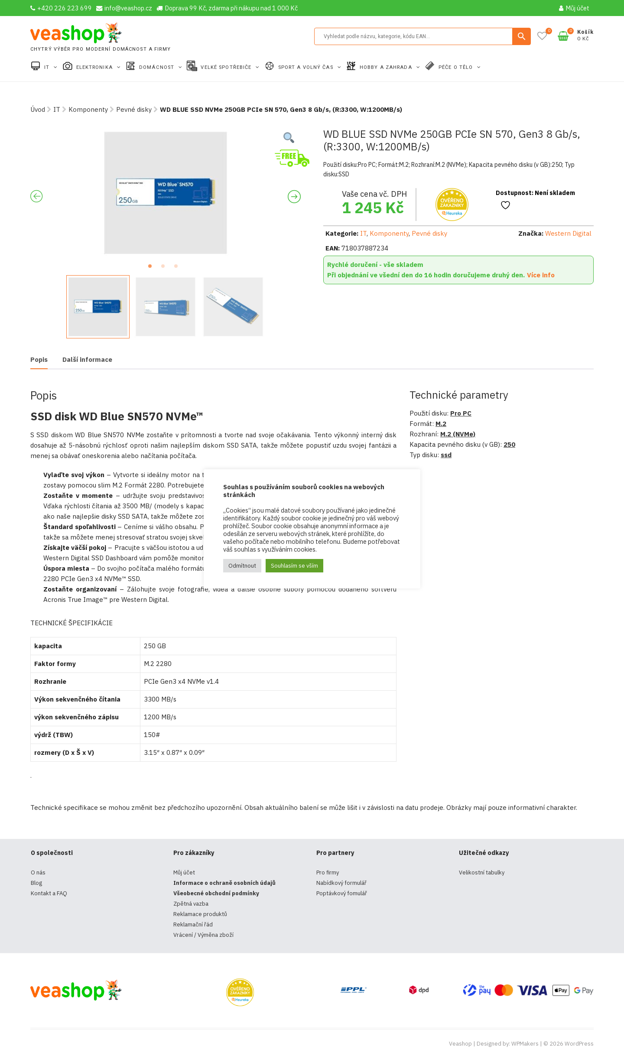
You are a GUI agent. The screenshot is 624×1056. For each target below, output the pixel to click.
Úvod (37, 109)
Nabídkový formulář (341, 883)
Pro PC (460, 413)
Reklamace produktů (200, 914)
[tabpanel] (165, 193)
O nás (38, 872)
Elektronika (95, 67)
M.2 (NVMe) (457, 434)
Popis (39, 359)
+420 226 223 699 (61, 8)
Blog (36, 883)
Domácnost (157, 67)
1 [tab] (152, 268)
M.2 (441, 423)
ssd (446, 455)
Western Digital (568, 233)
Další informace (87, 359)
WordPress (579, 1043)
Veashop (460, 1043)
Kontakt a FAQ (49, 893)
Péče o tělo (456, 67)
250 (509, 444)
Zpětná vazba (190, 903)
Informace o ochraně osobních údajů (224, 883)
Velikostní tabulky (481, 872)
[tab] (39, 360)
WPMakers (525, 1043)
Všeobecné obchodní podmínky (216, 893)
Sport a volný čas (306, 67)
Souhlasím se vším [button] (294, 565)
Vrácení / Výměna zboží (203, 935)
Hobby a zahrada (387, 67)
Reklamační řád (193, 924)
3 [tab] (178, 268)
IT (47, 67)
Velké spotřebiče (227, 67)
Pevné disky (134, 109)
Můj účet (574, 8)
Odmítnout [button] (242, 565)
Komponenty (88, 109)
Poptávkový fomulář (341, 893)
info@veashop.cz (124, 8)
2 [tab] (165, 268)
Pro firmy (327, 872)
